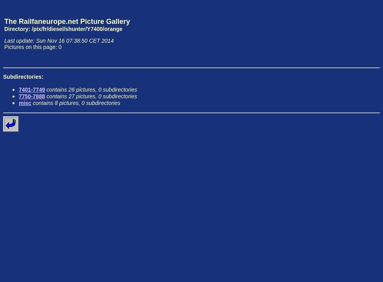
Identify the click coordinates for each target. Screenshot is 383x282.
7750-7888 (32, 96)
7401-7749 (32, 90)
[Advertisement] (343, 33)
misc (25, 103)
